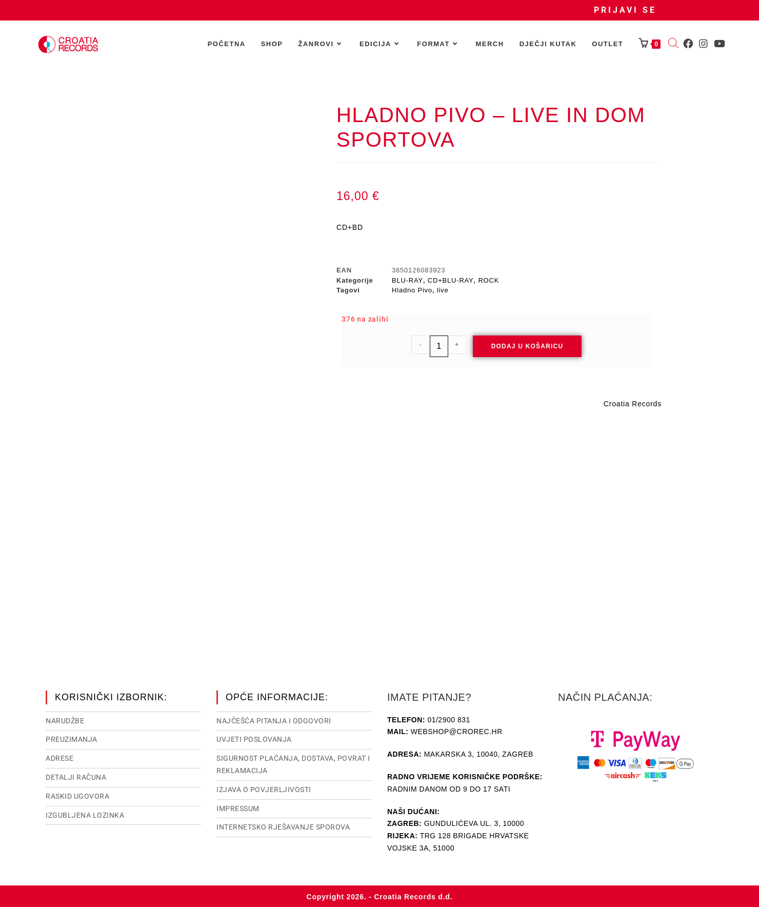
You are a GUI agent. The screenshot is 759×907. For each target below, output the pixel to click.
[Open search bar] (673, 44)
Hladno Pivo (412, 290)
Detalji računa (76, 776)
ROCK (488, 280)
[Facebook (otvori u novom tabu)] (688, 43)
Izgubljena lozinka (85, 814)
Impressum (237, 807)
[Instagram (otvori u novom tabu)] (703, 43)
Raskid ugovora (77, 795)
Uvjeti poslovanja (254, 738)
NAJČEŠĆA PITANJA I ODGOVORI (273, 720)
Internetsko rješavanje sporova (283, 826)
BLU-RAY (407, 280)
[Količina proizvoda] (439, 346)
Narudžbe (65, 720)
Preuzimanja (71, 738)
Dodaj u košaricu (527, 346)
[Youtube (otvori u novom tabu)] (719, 43)
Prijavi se (625, 10)
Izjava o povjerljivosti (263, 788)
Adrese (59, 757)
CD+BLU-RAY (451, 280)
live (443, 290)
